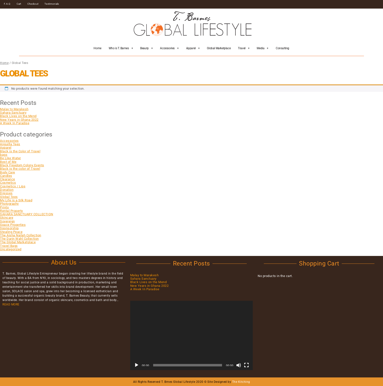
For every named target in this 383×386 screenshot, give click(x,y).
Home (97, 48)
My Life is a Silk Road (16, 200)
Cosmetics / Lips (12, 186)
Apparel (193, 48)
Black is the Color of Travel (20, 151)
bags (3, 155)
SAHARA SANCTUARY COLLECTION (26, 214)
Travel (243, 48)
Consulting (282, 48)
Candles (6, 176)
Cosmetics (8, 182)
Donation (6, 190)
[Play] (136, 365)
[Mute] (238, 365)
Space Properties (13, 225)
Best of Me (8, 162)
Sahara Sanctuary (13, 112)
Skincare (6, 217)
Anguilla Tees (10, 144)
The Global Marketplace (18, 242)
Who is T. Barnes (121, 48)
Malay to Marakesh (14, 109)
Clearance (7, 179)
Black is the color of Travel (20, 168)
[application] (191, 335)
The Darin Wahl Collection (19, 239)
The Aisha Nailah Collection (20, 235)
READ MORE (11, 304)
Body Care (7, 172)
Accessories (169, 48)
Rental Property (11, 211)
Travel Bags (9, 246)
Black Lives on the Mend (18, 116)
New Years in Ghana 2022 (19, 119)
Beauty (146, 48)
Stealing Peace (11, 232)
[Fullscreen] (246, 365)
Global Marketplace (219, 48)
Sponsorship (9, 228)
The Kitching (241, 382)
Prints (4, 207)
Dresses (6, 193)
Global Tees (9, 197)
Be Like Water (10, 158)
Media (262, 48)
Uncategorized (10, 249)
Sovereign (7, 221)
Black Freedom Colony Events (22, 165)
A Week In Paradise (14, 123)
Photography (9, 203)
